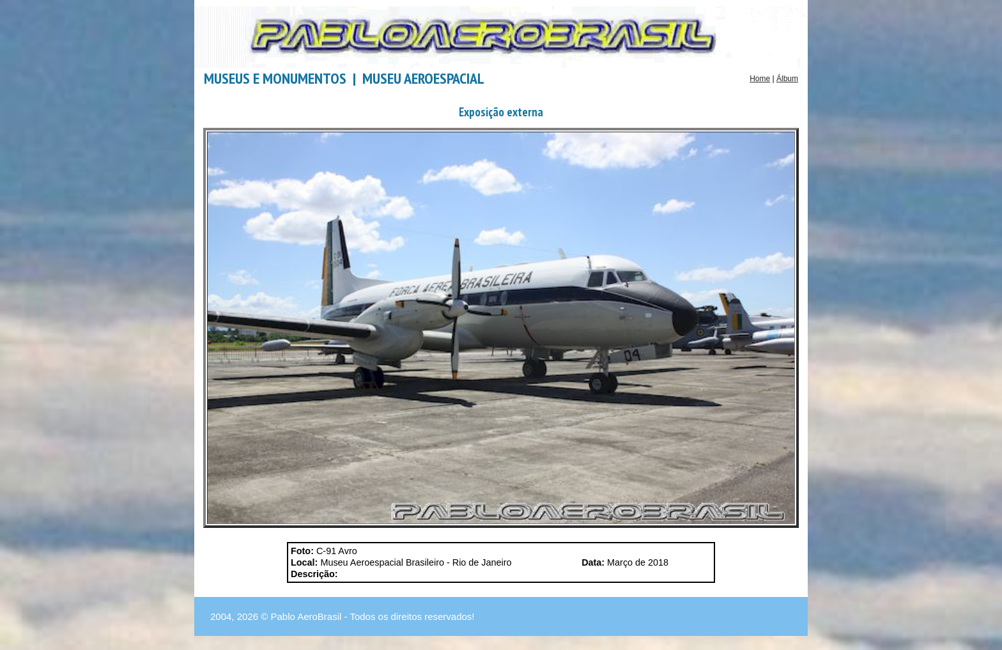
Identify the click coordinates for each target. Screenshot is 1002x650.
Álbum (787, 78)
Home (760, 78)
